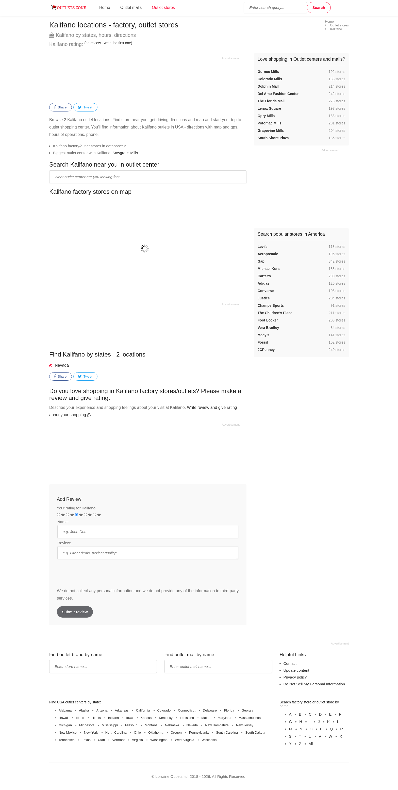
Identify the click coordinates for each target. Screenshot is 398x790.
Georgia (247, 710)
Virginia (137, 740)
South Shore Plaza (273, 138)
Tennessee (67, 740)
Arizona (101, 710)
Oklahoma (155, 732)
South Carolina (227, 732)
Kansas (146, 718)
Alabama (65, 710)
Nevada (62, 365)
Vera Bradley (268, 328)
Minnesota (86, 725)
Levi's (263, 247)
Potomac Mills (269, 123)
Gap (261, 261)
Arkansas (121, 710)
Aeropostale (268, 254)
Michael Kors (269, 269)
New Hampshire (216, 725)
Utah (101, 740)
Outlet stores (163, 7)
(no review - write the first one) (108, 43)
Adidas (264, 283)
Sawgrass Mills (125, 153)
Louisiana (187, 718)
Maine (205, 718)
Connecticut (186, 710)
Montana (151, 725)
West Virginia (184, 740)
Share (60, 107)
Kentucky (165, 718)
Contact (290, 663)
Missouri (131, 725)
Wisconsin (209, 740)
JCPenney (266, 350)
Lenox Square (269, 108)
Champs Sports (271, 305)
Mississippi (110, 725)
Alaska (84, 710)
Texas (86, 740)
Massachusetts (250, 718)
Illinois (96, 718)
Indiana (113, 718)
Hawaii (64, 718)
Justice (264, 298)
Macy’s (263, 335)
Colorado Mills (270, 79)
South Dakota (255, 732)
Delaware (210, 710)
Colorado (164, 710)
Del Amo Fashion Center (278, 94)
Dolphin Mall (268, 86)
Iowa (129, 718)
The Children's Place (275, 313)
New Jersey (244, 725)
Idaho (80, 718)
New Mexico (68, 732)
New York (91, 732)
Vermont (118, 740)
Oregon (176, 732)
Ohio (137, 732)
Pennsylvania (199, 732)
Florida (229, 710)
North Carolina (116, 732)
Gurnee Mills (268, 72)
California (143, 710)
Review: (64, 543)
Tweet (85, 107)
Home (104, 7)
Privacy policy (295, 677)
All (311, 743)
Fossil (263, 342)
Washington (159, 740)
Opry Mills (266, 116)
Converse (266, 291)
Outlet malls (131, 7)
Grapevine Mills (271, 130)
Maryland (224, 718)
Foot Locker (268, 320)
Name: (63, 522)
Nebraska (172, 725)
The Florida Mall (271, 101)
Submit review (75, 612)
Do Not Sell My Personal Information (314, 684)
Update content (296, 670)
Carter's (264, 276)
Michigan (65, 725)
